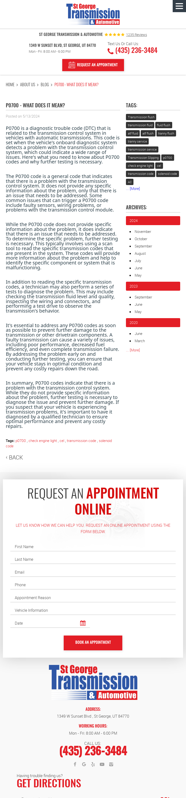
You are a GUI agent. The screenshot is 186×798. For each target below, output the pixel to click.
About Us (27, 85)
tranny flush (166, 133)
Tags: (131, 105)
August (140, 253)
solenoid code (167, 173)
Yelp (93, 764)
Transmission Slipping (143, 157)
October (141, 238)
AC (130, 182)
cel (62, 440)
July (138, 260)
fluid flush (163, 125)
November (143, 231)
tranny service (137, 141)
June (138, 267)
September (143, 246)
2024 (134, 220)
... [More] (133, 188)
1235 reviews (136, 34)
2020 (134, 322)
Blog (45, 85)
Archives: (136, 207)
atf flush (148, 133)
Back (16, 457)
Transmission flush (141, 117)
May (138, 275)
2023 (134, 286)
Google (84, 764)
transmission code (81, 440)
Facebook (74, 764)
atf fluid (133, 133)
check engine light (43, 440)
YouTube (102, 764)
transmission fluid (140, 125)
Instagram (111, 764)
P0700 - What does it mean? (76, 85)
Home (10, 85)
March (140, 340)
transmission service (142, 149)
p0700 (21, 440)
